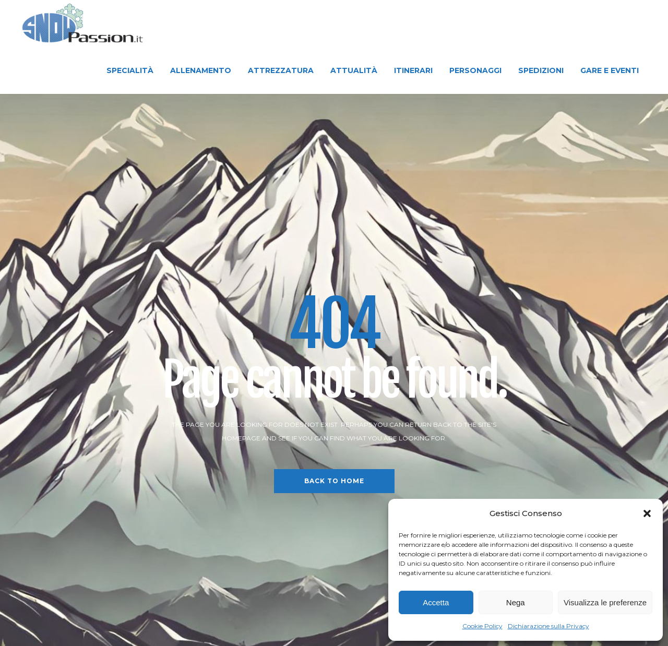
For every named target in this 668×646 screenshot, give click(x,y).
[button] (647, 513)
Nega (515, 602)
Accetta (436, 602)
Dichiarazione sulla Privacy (548, 626)
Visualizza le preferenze (605, 602)
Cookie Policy (482, 626)
